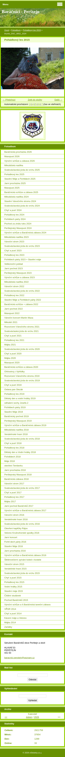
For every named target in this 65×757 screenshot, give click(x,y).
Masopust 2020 (12, 362)
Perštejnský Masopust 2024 (18, 228)
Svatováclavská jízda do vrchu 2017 (22, 488)
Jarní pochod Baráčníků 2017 (18, 506)
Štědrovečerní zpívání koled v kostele (22, 559)
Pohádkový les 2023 (14, 255)
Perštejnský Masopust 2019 (18, 421)
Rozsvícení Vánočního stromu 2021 (22, 326)
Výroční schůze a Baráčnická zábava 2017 (25, 510)
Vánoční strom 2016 (14, 515)
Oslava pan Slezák (13, 389)
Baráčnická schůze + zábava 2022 (21, 304)
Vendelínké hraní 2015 (15, 568)
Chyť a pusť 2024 (12, 210)
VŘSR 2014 (10, 609)
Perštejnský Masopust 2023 (18, 273)
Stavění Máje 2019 (13, 412)
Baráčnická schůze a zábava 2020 (21, 367)
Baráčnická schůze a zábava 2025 (21, 192)
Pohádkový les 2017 (14, 497)
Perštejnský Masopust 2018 (18, 474)
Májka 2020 (10, 358)
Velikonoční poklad (13, 264)
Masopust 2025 (12, 187)
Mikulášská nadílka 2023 (16, 237)
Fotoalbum (16, 30)
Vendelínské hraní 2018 (16, 434)
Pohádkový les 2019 (14, 394)
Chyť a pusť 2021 (12, 335)
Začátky (8, 627)
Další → (58, 99)
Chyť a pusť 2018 (12, 443)
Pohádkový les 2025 (14, 174)
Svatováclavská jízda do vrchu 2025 (22, 170)
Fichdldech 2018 (12, 456)
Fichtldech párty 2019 (14, 407)
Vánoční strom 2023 (14, 241)
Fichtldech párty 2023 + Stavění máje (22, 259)
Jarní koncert (10, 537)
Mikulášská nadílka (13, 165)
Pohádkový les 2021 (14, 340)
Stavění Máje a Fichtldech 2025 (19, 179)
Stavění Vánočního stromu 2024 (20, 201)
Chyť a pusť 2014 (12, 613)
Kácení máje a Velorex (15, 618)
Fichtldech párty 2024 (14, 219)
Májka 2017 (10, 501)
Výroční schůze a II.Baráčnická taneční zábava (27, 604)
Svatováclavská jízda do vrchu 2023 (22, 246)
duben (29, 717)
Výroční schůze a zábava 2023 (19, 277)
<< (6, 717)
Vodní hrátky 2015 (13, 586)
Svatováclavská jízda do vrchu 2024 (22, 205)
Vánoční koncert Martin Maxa (18, 317)
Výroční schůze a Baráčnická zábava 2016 (25, 555)
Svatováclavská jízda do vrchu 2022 (22, 291)
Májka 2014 (10, 622)
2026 (36, 717)
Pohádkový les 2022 (14, 295)
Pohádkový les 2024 (14, 214)
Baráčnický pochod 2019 (16, 416)
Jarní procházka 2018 (15, 470)
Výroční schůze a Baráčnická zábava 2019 (25, 425)
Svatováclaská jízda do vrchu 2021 (21, 331)
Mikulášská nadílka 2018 (16, 429)
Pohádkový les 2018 (14, 447)
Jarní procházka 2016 (15, 550)
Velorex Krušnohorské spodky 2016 (21, 533)
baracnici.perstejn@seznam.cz (19, 657)
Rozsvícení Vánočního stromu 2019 (22, 376)
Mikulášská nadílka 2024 (16, 196)
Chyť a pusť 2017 (12, 492)
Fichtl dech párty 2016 (15, 542)
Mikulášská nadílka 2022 (16, 282)
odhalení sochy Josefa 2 (16, 403)
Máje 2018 (9, 461)
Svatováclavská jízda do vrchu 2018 (22, 438)
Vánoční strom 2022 (14, 286)
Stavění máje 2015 (13, 591)
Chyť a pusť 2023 (12, 250)
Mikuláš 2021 (10, 322)
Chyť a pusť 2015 (12, 577)
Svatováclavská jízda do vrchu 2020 (22, 349)
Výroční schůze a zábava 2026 (19, 161)
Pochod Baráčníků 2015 (16, 600)
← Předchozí (9, 99)
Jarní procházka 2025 (15, 183)
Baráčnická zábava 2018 (16, 479)
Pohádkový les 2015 (32, 30)
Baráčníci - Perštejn (20, 11)
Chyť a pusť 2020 (12, 353)
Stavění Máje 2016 (13, 546)
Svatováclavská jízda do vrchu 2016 (22, 524)
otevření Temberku (13, 465)
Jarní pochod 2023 (13, 268)
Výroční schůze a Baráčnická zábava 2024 (25, 232)
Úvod (6, 30)
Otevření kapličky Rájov (16, 528)
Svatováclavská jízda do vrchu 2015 (22, 573)
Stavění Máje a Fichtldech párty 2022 (22, 300)
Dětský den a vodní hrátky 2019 (20, 398)
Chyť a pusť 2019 (12, 385)
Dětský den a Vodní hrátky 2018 (20, 452)
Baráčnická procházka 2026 (18, 152)
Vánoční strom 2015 (14, 564)
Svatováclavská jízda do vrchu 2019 (22, 380)
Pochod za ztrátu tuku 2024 (17, 223)
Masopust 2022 (12, 313)
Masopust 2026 (12, 156)
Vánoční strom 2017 (14, 483)
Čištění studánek (12, 595)
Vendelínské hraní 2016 (16, 519)
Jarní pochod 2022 (13, 308)
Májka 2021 (10, 344)
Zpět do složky (35, 99)
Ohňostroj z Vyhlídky (14, 371)
